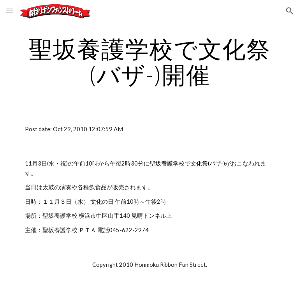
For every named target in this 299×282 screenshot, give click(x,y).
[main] (149, 61)
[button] (9, 10)
